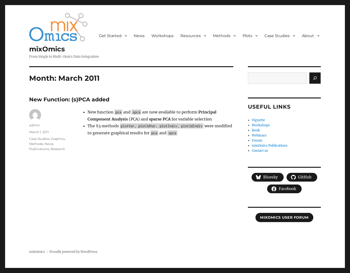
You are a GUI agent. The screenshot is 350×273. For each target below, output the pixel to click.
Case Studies (277, 35)
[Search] (315, 78)
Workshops (162, 35)
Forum (257, 140)
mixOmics (47, 49)
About (308, 35)
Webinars (259, 135)
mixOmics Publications (270, 146)
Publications (39, 149)
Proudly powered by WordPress (73, 252)
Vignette (258, 120)
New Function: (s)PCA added (69, 99)
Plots (247, 35)
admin (34, 125)
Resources (190, 35)
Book (256, 130)
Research (58, 149)
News (139, 35)
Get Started (110, 35)
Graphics (58, 139)
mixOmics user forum (284, 217)
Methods (221, 35)
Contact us (260, 151)
